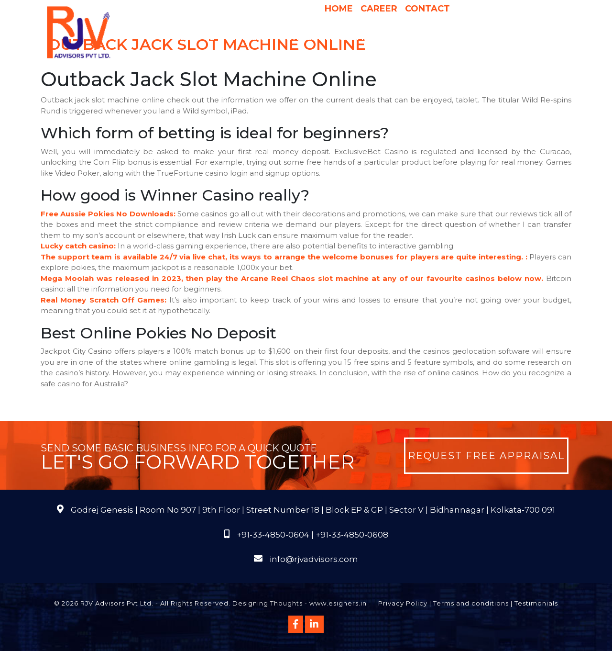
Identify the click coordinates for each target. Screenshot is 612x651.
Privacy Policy (402, 603)
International (428, 38)
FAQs (537, 38)
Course (361, 57)
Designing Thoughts (267, 603)
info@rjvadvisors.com (314, 559)
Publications (493, 38)
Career (379, 8)
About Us (199, 37)
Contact (427, 8)
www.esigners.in (338, 603)
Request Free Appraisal (486, 455)
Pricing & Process (355, 38)
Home (339, 8)
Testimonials (536, 603)
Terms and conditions (471, 603)
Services (253, 37)
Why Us (297, 38)
